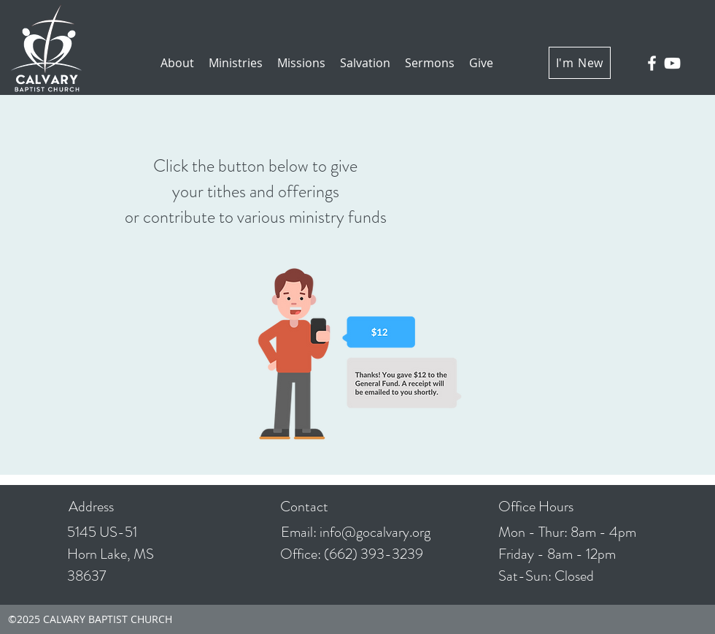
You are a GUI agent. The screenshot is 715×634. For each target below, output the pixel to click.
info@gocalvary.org (375, 532)
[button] (177, 63)
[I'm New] (580, 63)
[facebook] (652, 63)
